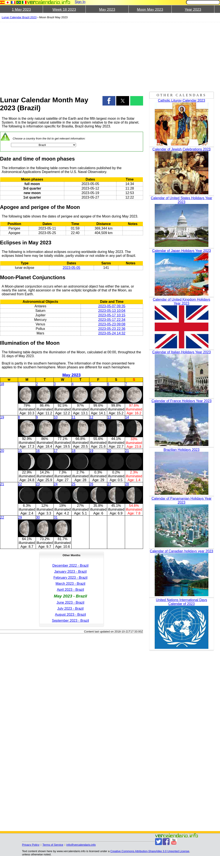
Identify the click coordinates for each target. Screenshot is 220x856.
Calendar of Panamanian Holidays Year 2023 (181, 500)
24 (56, 484)
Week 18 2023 (64, 10)
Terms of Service (53, 844)
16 (38, 451)
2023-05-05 (71, 268)
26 (91, 484)
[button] (108, 101)
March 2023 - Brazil (70, 583)
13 (109, 417)
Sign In (80, 2)
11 (73, 417)
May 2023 (107, 10)
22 (20, 484)
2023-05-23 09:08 (111, 324)
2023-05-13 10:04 (111, 310)
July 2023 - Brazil (70, 608)
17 (56, 451)
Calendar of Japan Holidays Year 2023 (181, 251)
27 (109, 484)
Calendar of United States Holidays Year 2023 (181, 200)
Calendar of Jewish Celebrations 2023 (182, 149)
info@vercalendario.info (81, 844)
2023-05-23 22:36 (111, 329)
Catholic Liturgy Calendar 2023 (181, 100)
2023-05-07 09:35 (111, 306)
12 (91, 417)
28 (127, 484)
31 (56, 517)
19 (2, 417)
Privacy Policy (30, 844)
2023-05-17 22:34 (111, 320)
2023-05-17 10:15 (111, 315)
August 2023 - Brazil (70, 614)
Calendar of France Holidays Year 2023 (181, 401)
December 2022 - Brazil (70, 565)
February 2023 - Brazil (70, 577)
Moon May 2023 (150, 10)
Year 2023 (193, 10)
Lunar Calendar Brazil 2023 (19, 17)
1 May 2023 (21, 10)
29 (20, 517)
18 (2, 384)
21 (127, 451)
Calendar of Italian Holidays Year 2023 (181, 352)
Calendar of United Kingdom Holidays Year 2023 (181, 301)
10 (56, 417)
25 (73, 484)
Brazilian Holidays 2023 (181, 450)
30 (38, 517)
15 (20, 451)
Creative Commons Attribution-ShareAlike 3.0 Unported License (149, 851)
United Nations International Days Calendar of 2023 (181, 602)
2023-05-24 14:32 (111, 333)
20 (2, 451)
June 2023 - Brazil (70, 602)
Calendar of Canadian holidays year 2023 (181, 551)
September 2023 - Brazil (70, 620)
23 (38, 484)
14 (127, 417)
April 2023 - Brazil (70, 589)
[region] (71, 56)
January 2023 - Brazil (70, 571)
